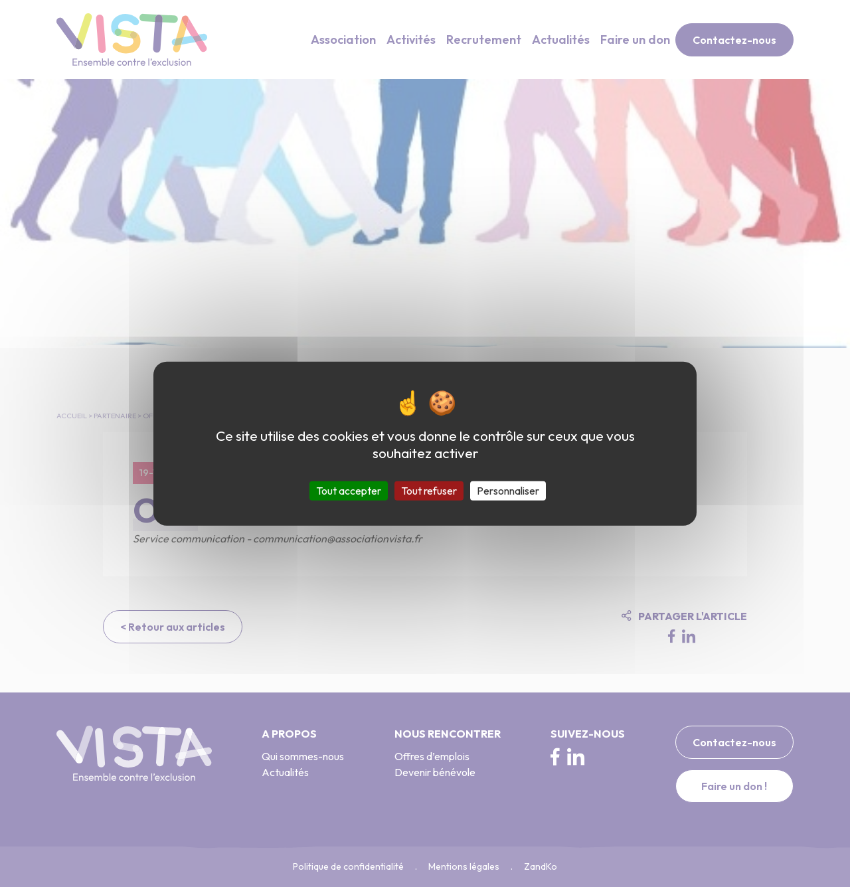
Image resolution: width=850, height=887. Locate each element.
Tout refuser (429, 490)
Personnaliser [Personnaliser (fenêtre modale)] (508, 490)
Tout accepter (348, 490)
